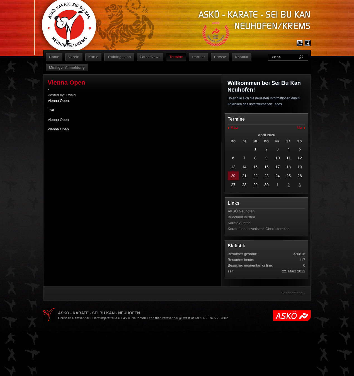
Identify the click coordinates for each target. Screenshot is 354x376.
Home (54, 57)
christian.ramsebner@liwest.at (171, 318)
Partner (198, 57)
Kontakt (241, 57)
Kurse (93, 57)
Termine (176, 57)
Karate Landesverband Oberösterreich (258, 229)
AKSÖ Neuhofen (241, 211)
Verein (73, 57)
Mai (299, 128)
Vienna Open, (59, 101)
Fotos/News (150, 57)
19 (299, 167)
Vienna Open (58, 129)
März (234, 128)
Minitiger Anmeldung (67, 67)
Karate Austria (239, 223)
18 (289, 167)
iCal (51, 110)
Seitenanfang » (293, 293)
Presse (220, 57)
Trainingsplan (119, 57)
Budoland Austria (241, 217)
